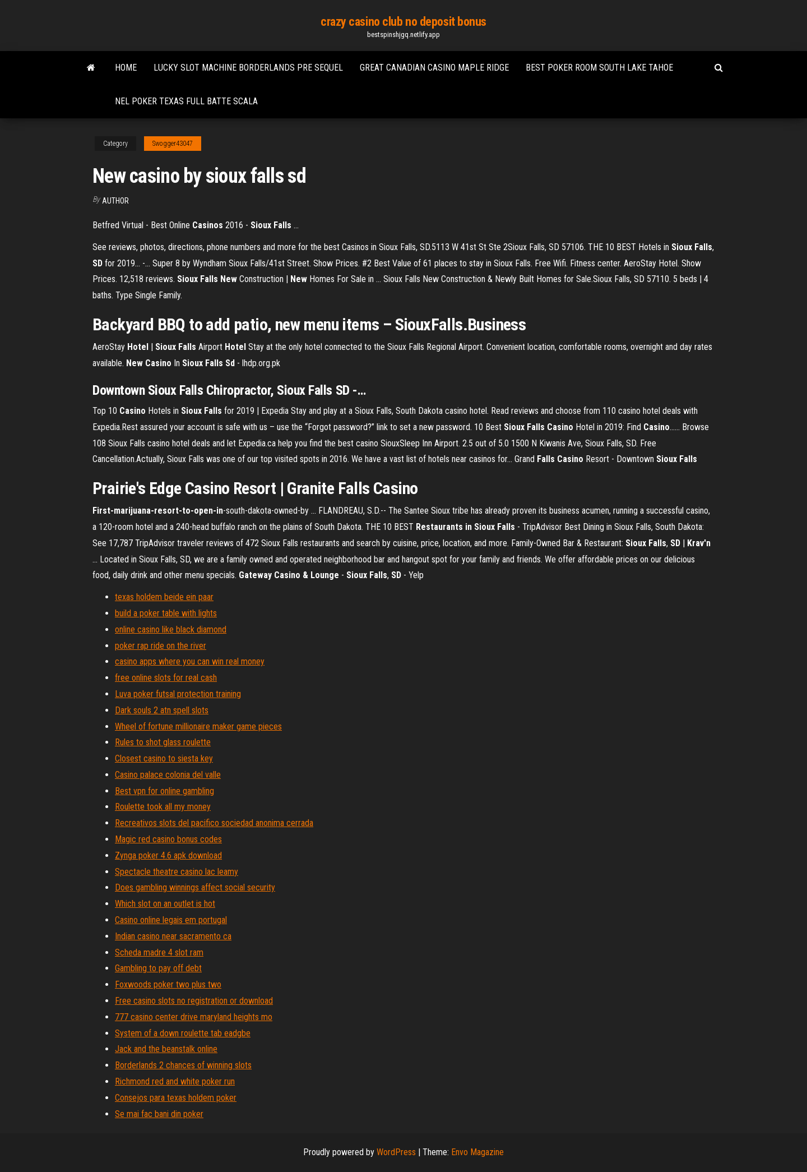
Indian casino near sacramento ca (173, 936)
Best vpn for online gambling (164, 791)
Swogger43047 (172, 143)
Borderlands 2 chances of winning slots (183, 1065)
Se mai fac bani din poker (159, 1114)
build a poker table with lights (166, 613)
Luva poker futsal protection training (178, 694)
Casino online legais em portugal (171, 920)
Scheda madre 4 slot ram (159, 952)
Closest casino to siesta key (164, 758)
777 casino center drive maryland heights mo (193, 1017)
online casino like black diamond (170, 629)
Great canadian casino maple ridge (434, 67)
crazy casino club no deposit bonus (403, 22)
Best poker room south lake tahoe (599, 67)
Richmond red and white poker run (175, 1081)
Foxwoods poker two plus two (168, 984)
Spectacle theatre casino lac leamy (176, 871)
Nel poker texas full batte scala (186, 101)
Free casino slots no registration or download (194, 1000)
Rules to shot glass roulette (163, 742)
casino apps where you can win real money (190, 661)
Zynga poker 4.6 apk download (168, 855)
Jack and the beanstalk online (166, 1049)
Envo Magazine (477, 1152)
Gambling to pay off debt (158, 968)
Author (115, 200)
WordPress (396, 1152)
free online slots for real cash (166, 677)
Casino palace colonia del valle (168, 774)
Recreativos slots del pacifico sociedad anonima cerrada (214, 823)
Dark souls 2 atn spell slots (161, 710)
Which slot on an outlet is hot (165, 903)
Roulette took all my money (163, 806)
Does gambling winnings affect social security (195, 887)
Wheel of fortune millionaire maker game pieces (198, 726)
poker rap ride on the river (160, 645)
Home (126, 67)
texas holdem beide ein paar (164, 597)
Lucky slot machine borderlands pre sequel (248, 67)
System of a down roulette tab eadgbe (183, 1033)
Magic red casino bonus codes (168, 839)
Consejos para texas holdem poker (175, 1097)
